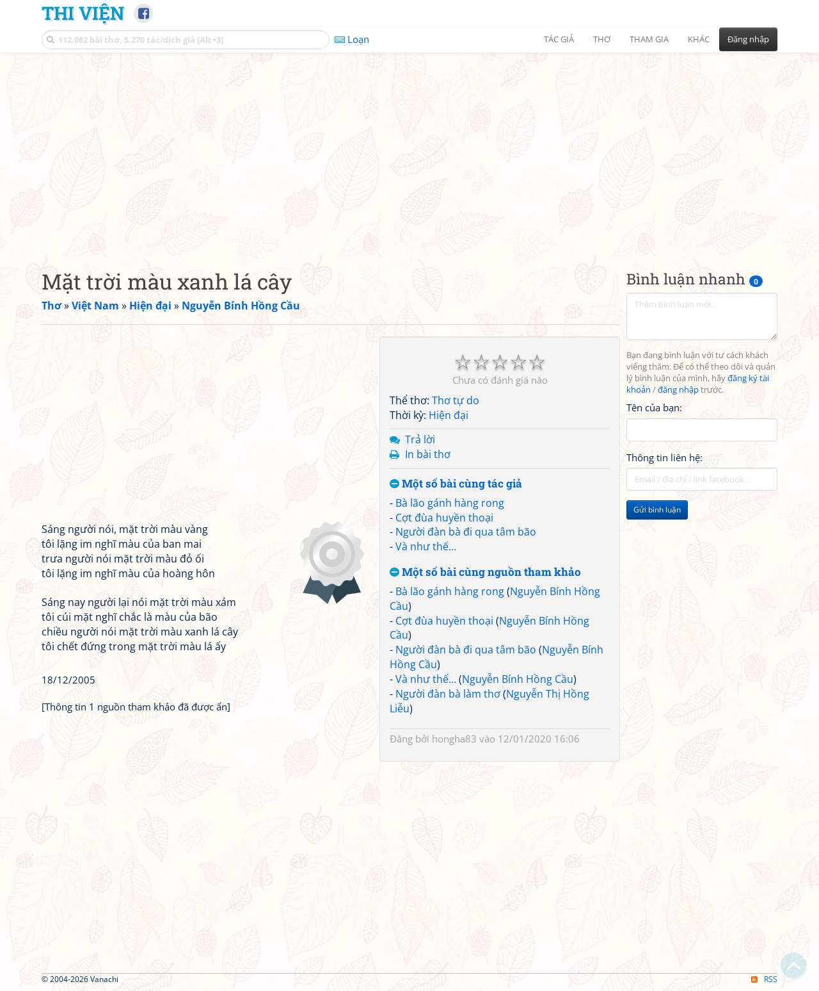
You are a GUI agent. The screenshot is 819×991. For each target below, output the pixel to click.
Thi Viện (83, 13)
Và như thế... (425, 546)
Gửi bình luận (657, 509)
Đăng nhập (748, 39)
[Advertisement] (409, 150)
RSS (764, 979)
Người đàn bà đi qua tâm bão (465, 532)
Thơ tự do (455, 400)
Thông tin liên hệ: (664, 457)
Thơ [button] (601, 39)
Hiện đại (448, 415)
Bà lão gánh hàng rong (449, 503)
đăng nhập (678, 389)
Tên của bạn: (654, 407)
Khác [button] (699, 39)
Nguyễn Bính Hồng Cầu (517, 679)
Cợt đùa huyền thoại (444, 518)
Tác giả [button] (559, 39)
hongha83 (454, 738)
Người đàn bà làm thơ (447, 694)
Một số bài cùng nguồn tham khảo (485, 572)
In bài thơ (427, 454)
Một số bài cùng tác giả (456, 484)
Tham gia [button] (649, 39)
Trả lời (420, 439)
